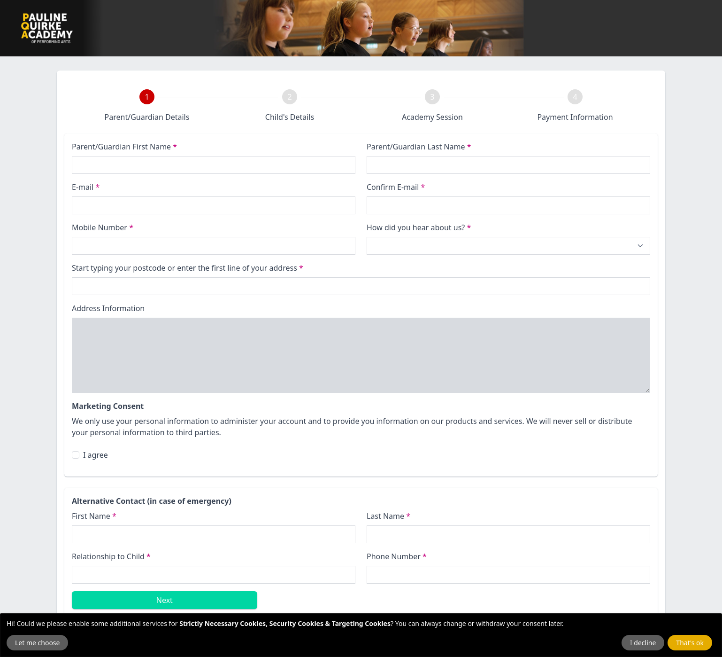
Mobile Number (102, 227)
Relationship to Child (111, 556)
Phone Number (397, 556)
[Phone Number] (213, 246)
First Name (94, 516)
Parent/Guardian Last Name (419, 146)
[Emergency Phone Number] (508, 575)
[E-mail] (213, 205)
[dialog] (361, 635)
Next (164, 600)
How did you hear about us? (419, 227)
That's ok (690, 642)
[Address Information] (361, 355)
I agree (95, 455)
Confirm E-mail (396, 187)
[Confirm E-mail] (508, 205)
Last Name (388, 516)
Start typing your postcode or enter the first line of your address (187, 268)
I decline (643, 642)
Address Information (108, 308)
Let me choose (37, 642)
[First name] (213, 165)
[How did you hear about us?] (508, 246)
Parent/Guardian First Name (124, 146)
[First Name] (213, 534)
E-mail (86, 187)
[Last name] (508, 165)
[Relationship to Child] (213, 575)
